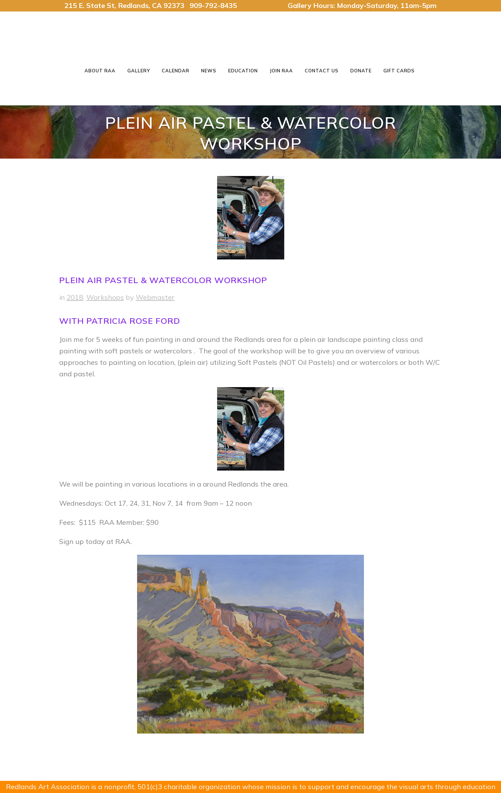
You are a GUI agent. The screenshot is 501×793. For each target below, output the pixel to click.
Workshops (105, 297)
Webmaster (155, 297)
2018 (74, 297)
